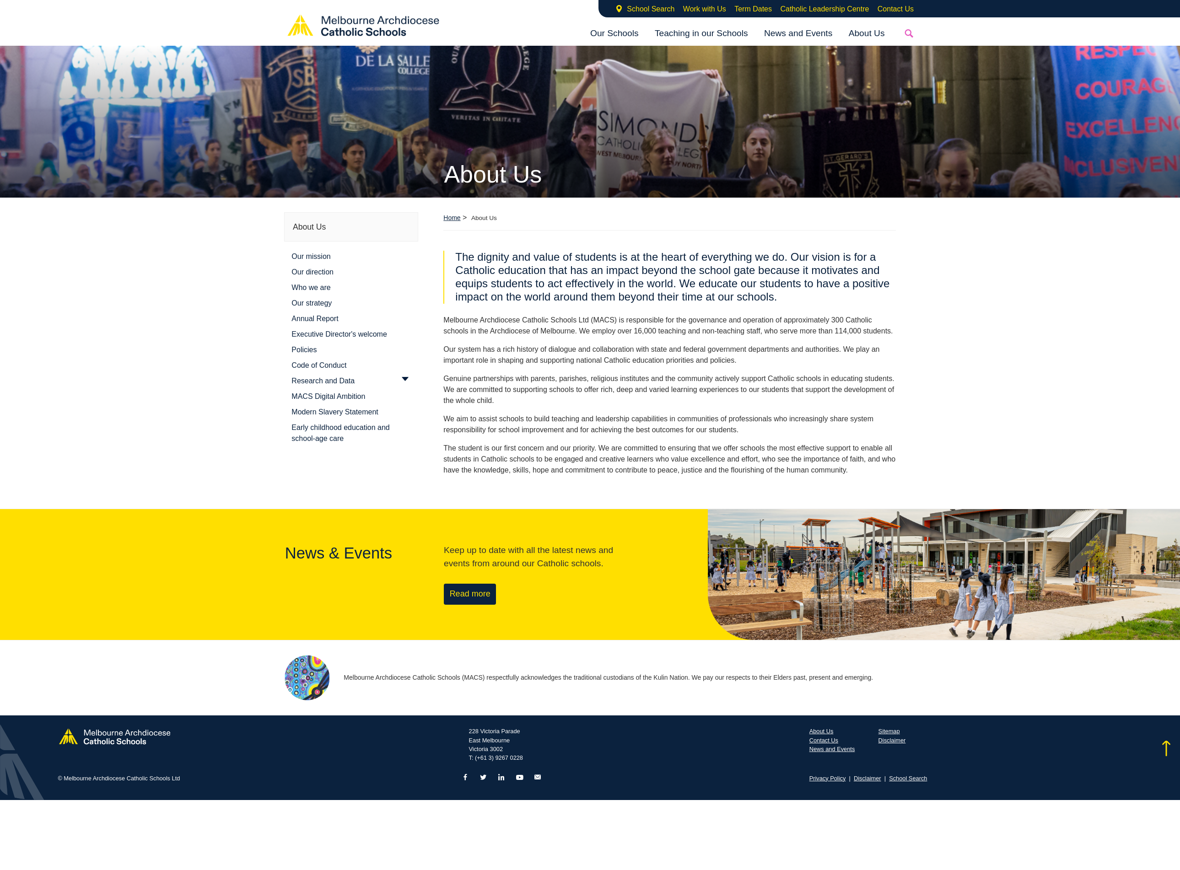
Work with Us (704, 9)
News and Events (798, 33)
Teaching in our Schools (701, 33)
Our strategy (311, 303)
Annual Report (314, 318)
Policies (304, 350)
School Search (650, 9)
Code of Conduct (318, 365)
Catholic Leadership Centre (824, 9)
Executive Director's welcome (339, 334)
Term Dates (753, 9)
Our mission (310, 256)
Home (451, 217)
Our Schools (614, 33)
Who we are (310, 287)
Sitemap (889, 731)
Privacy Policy (827, 778)
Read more (470, 593)
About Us (867, 33)
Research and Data (323, 381)
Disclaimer (892, 740)
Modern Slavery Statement (334, 412)
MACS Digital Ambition (328, 396)
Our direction (312, 272)
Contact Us (896, 9)
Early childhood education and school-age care (340, 433)
